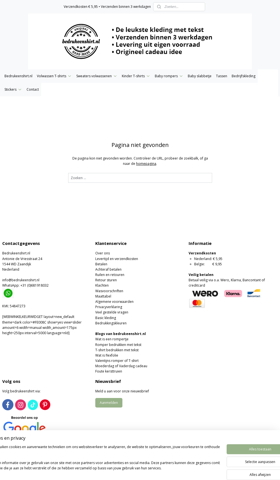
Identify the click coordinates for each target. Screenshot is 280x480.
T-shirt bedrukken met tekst (117, 350)
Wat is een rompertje (112, 339)
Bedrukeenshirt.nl (18, 76)
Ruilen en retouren (109, 274)
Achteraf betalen (108, 269)
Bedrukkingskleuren (111, 323)
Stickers (13, 89)
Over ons (102, 253)
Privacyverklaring (108, 307)
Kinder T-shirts (136, 76)
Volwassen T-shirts (54, 76)
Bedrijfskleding (243, 76)
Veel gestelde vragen (111, 312)
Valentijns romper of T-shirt (117, 360)
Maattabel (103, 296)
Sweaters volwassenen (96, 76)
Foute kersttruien (108, 371)
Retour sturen (106, 280)
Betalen (101, 264)
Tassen (221, 76)
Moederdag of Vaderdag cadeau (121, 366)
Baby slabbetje (200, 76)
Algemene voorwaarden (114, 301)
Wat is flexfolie (106, 355)
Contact (33, 89)
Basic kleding (105, 317)
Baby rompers (169, 76)
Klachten (102, 285)
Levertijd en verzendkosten (116, 258)
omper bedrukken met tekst (119, 344)
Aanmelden (109, 402)
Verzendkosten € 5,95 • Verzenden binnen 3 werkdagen (107, 6)
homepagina (146, 163)
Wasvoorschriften (109, 291)
